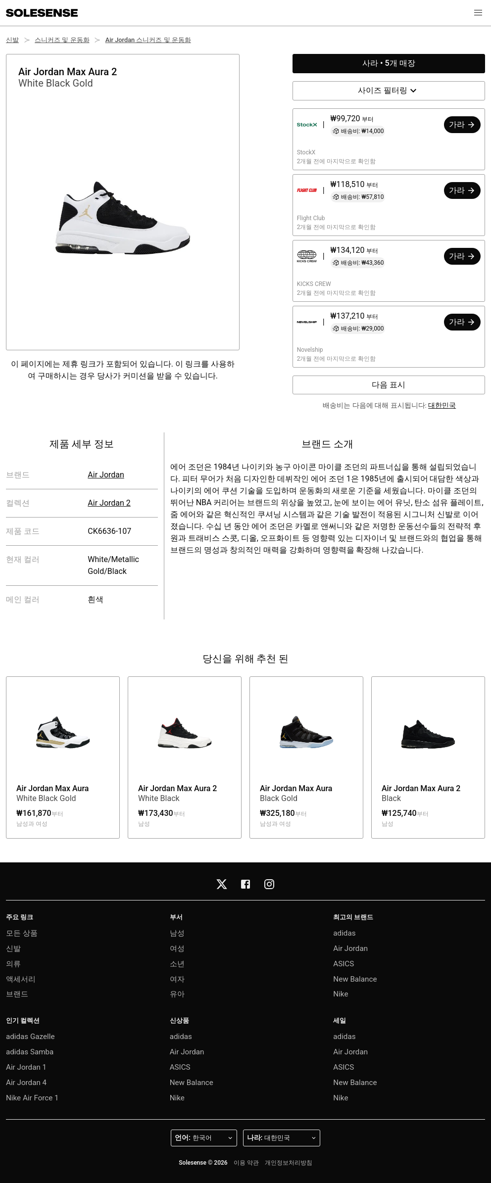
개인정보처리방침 (288, 1162)
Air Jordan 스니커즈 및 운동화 (148, 40)
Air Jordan (106, 474)
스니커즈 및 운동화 (62, 40)
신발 (12, 40)
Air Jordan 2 (109, 503)
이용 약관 (246, 1162)
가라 (462, 124)
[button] (478, 13)
